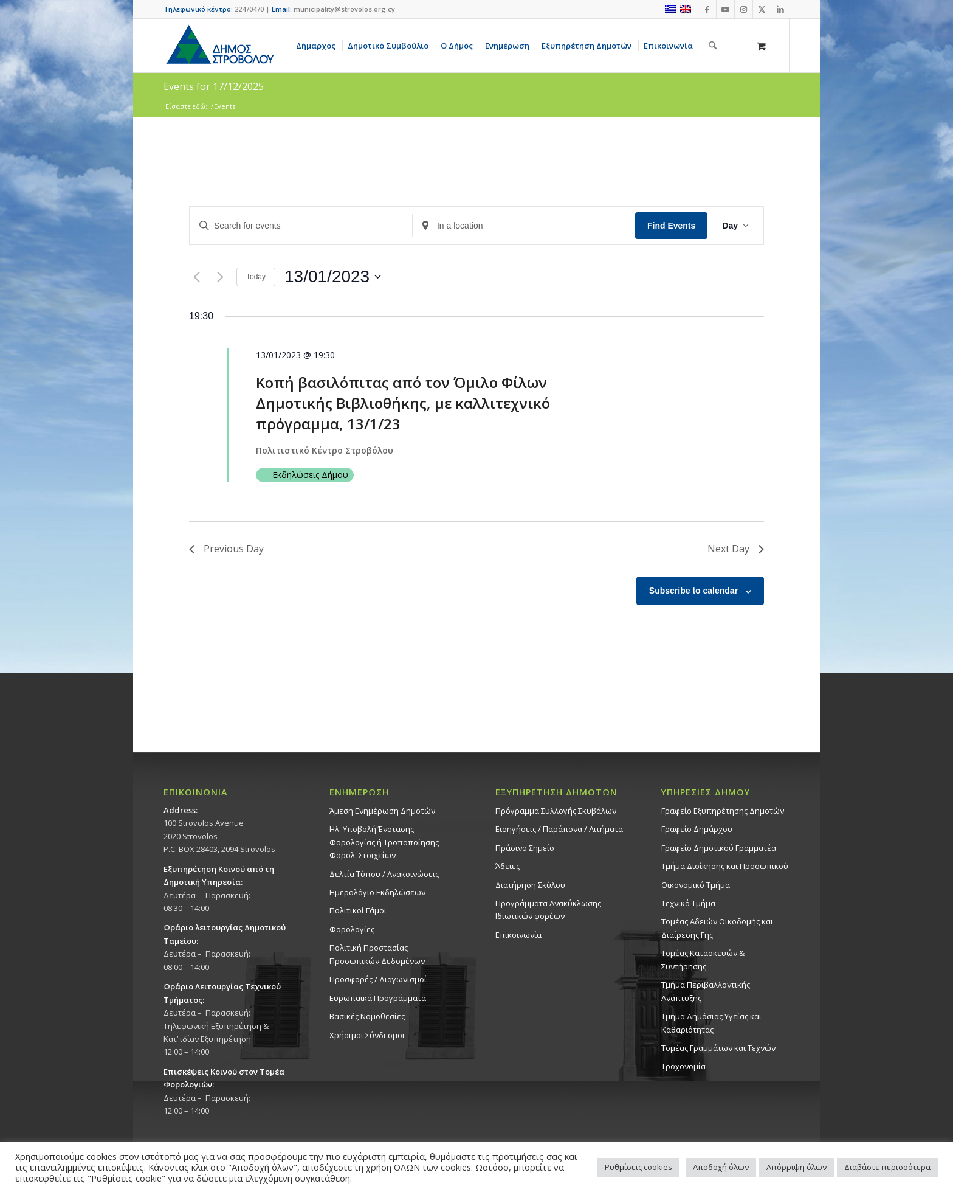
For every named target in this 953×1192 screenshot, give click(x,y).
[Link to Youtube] (725, 9)
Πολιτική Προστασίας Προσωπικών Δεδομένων (377, 954)
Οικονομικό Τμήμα (695, 884)
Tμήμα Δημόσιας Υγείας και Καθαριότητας (711, 1022)
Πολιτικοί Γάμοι (358, 910)
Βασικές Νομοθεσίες (367, 1016)
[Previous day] (196, 276)
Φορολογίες (351, 929)
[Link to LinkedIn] (780, 9)
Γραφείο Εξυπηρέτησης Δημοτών (722, 810)
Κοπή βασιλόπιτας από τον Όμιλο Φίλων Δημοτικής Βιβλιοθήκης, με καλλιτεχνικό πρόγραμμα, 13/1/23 (403, 403)
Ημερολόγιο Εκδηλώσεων (377, 892)
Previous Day (226, 548)
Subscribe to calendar (693, 590)
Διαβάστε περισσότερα (887, 1167)
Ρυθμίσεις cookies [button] (638, 1167)
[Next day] (220, 276)
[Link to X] (762, 9)
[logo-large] (219, 45)
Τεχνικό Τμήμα (688, 903)
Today (256, 276)
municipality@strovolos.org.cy (344, 8)
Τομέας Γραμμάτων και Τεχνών (718, 1047)
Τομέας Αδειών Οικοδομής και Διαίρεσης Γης (717, 928)
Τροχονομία (683, 1066)
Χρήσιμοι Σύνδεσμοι (367, 1035)
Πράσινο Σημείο (524, 847)
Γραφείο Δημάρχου (696, 828)
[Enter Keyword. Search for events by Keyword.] (301, 226)
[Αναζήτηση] (712, 45)
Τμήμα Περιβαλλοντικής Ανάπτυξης (705, 991)
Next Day (735, 548)
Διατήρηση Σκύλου (530, 884)
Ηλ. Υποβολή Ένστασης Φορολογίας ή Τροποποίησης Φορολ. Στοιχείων (384, 842)
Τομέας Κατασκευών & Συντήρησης (703, 959)
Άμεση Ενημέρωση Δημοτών (382, 810)
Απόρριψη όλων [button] (796, 1167)
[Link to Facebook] (707, 9)
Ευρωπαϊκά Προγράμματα (377, 998)
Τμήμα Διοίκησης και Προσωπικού (724, 866)
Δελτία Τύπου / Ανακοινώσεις (384, 873)
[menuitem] (317, 45)
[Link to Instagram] (743, 9)
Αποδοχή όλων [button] (721, 1167)
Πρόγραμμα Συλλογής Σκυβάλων (555, 810)
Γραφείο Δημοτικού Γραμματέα (718, 847)
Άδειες (507, 866)
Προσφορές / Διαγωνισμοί (378, 979)
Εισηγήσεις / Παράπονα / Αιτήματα (559, 828)
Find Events (671, 225)
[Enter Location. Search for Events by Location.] (524, 226)
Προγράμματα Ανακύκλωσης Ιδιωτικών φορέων (548, 909)
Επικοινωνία (518, 934)
